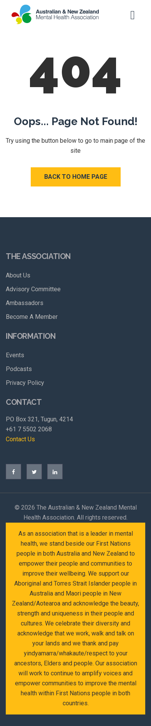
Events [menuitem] (15, 355)
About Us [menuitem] (18, 275)
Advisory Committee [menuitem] (33, 289)
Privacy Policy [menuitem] (25, 382)
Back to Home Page (75, 176)
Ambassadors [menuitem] (24, 303)
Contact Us (20, 439)
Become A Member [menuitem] (32, 316)
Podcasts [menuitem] (19, 369)
